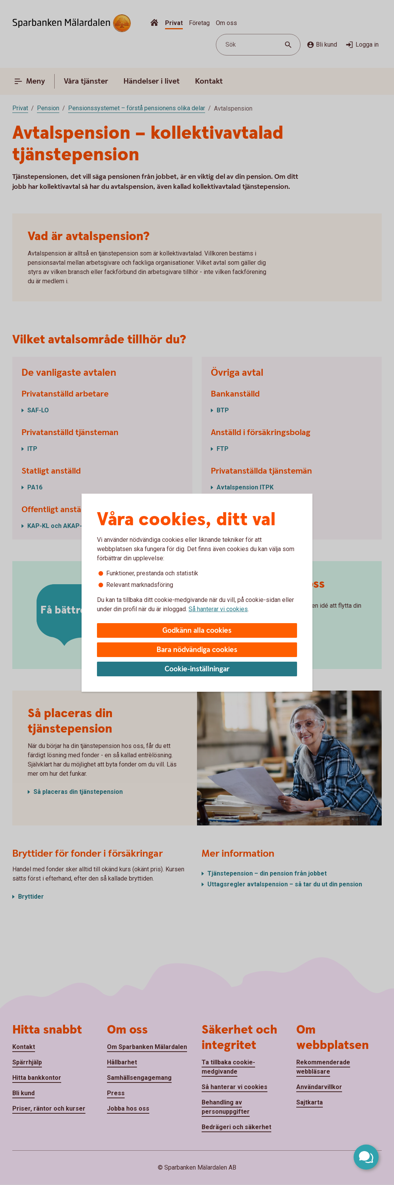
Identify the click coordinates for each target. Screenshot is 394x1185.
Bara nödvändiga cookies (197, 650)
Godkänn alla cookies (197, 630)
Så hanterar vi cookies (218, 609)
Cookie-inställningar (197, 669)
